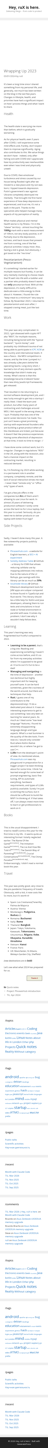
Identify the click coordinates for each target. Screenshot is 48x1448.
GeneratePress (24, 1444)
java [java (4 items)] (11, 1094)
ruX (7, 1240)
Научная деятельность (17, 1147)
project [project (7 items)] (27, 1103)
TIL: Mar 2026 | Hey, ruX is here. (21, 1211)
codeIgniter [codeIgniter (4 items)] (9, 1082)
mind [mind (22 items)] (19, 1098)
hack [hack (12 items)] (24, 1090)
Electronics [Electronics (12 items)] (11, 1033)
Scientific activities (14, 1143)
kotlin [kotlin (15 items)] (8, 1037)
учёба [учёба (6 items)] (7, 1116)
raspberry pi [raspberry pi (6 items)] (36, 1103)
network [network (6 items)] (15, 1103)
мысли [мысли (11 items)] (34, 1112)
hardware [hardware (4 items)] (30, 1091)
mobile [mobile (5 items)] (27, 1099)
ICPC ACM (37, 349)
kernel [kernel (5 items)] (26, 1094)
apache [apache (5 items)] (22, 1077)
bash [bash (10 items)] (18, 1028)
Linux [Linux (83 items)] (21, 1037)
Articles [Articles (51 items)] (10, 1028)
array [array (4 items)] (30, 1078)
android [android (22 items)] (12, 1076)
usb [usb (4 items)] (37, 1108)
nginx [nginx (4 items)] (21, 1103)
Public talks (11, 1139)
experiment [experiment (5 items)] (9, 1091)
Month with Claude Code (17, 1171)
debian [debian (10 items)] (17, 1081)
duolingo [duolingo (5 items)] (25, 1082)
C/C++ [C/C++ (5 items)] (24, 1029)
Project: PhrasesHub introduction (23, 991)
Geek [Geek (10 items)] (27, 1033)
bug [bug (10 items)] (37, 1077)
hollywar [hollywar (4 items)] (37, 1091)
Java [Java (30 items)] (39, 1033)
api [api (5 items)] (27, 1077)
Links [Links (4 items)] (14, 1038)
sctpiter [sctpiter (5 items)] (11, 1108)
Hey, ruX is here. (24, 7)
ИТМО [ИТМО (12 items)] (14, 1112)
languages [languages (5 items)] (38, 1094)
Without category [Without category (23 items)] (25, 1051)
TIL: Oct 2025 (11, 1183)
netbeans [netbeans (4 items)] (8, 1103)
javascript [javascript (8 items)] (18, 1094)
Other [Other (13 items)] (25, 1042)
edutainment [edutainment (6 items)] (25, 1086)
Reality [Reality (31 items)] (9, 1051)
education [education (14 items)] (12, 1086)
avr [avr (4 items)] (33, 1078)
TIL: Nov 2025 (12, 1179)
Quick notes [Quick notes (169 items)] (26, 1046)
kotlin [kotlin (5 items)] (31, 1094)
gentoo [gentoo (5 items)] (17, 1091)
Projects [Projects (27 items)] (10, 1047)
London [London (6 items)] (11, 1099)
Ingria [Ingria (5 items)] (7, 1094)
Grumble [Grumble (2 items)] (33, 1033)
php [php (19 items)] (31, 1042)
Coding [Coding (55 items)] (32, 1028)
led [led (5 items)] (6, 1099)
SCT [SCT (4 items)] (6, 1108)
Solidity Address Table (21, 560)
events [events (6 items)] (38, 1086)
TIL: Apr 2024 (13, 995)
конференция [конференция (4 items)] (24, 1113)
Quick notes (13, 987)
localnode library (19, 583)
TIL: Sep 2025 (12, 1187)
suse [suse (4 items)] (28, 1108)
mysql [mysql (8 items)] (33, 1099)
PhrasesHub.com (19, 551)
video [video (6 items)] (7, 1112)
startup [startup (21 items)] (20, 1107)
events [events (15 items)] (21, 1033)
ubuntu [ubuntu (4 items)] (32, 1108)
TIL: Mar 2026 (12, 1175)
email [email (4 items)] (33, 1086)
